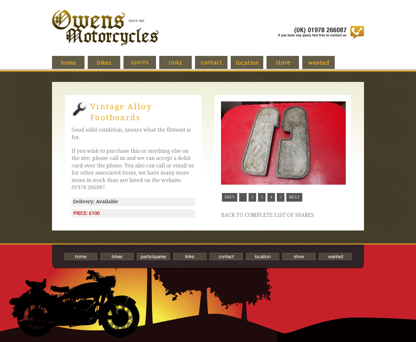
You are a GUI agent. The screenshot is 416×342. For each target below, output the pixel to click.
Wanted (323, 65)
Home (73, 65)
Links (180, 65)
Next (294, 197)
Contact (216, 65)
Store (287, 65)
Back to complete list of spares (267, 215)
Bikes (117, 256)
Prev (230, 197)
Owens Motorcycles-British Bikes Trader (105, 34)
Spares (145, 65)
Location (252, 65)
